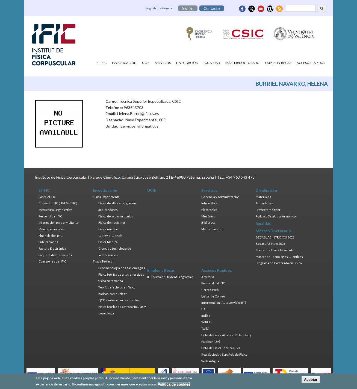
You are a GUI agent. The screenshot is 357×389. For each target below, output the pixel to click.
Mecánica (208, 216)
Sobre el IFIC (47, 197)
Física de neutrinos (112, 222)
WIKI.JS (206, 322)
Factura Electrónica (52, 248)
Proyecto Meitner (268, 209)
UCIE (145, 63)
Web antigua (210, 361)
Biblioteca (208, 222)
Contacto (211, 8)
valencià (166, 8)
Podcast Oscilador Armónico (276, 216)
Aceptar (311, 381)
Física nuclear (108, 229)
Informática (209, 203)
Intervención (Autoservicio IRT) (223, 302)
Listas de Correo (213, 296)
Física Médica (108, 242)
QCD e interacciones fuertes (119, 300)
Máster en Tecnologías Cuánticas (279, 256)
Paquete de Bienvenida (55, 255)
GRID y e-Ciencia (110, 235)
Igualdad (212, 63)
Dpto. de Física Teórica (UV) (220, 348)
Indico (205, 315)
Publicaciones (48, 242)
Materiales (263, 197)
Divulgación (187, 63)
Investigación (124, 63)
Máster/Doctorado (242, 63)
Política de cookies (174, 386)
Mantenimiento (212, 229)
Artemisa (207, 277)
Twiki (205, 328)
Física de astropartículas (115, 216)
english (150, 8)
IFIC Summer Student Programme (170, 277)
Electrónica (209, 209)
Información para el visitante (59, 222)
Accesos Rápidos (311, 63)
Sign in (187, 8)
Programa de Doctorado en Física (279, 263)
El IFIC (102, 63)
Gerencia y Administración (220, 197)
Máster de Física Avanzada (275, 250)
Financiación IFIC (51, 235)
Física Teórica (102, 261)
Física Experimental (106, 197)
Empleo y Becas (278, 63)
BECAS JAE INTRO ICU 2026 (275, 237)
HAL (204, 309)
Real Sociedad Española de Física (224, 354)
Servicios (163, 63)
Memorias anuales (52, 229)
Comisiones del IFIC (52, 261)
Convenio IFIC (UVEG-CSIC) (58, 203)
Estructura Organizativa (55, 209)
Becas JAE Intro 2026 (270, 243)
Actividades (264, 203)
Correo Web (210, 289)
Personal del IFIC (50, 216)
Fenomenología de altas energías (121, 268)
